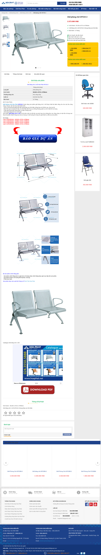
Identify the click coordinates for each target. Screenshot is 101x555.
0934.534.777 (87, 48)
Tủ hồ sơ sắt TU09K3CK (87, 142)
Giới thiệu (6, 74)
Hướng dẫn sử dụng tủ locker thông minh (63, 504)
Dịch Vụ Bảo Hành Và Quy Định (37, 511)
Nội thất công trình (59, 8)
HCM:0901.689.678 (53, 553)
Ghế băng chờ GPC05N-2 (39, 471)
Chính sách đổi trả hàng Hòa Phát (38, 509)
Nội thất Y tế (93, 8)
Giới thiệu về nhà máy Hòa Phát (13, 504)
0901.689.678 (75, 64)
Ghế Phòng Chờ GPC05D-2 (64, 471)
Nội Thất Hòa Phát (30, 281)
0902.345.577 (65, 553)
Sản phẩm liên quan (39, 74)
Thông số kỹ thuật (17, 74)
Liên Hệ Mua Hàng (9, 506)
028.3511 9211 (87, 64)
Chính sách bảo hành (34, 504)
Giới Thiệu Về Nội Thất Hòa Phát (13, 511)
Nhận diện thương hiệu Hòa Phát (13, 509)
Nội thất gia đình (73, 8)
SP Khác (84, 8)
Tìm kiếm (61, 3)
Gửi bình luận (67, 434)
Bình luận (28, 74)
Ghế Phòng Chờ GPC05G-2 (15, 471)
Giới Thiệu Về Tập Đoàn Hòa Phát (13, 514)
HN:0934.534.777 (11, 553)
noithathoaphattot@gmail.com (47, 541)
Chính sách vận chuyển (35, 506)
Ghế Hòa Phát (20, 8)
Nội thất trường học (45, 8)
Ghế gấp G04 (87, 180)
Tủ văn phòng (32, 8)
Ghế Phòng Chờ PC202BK (88, 471)
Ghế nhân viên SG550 (87, 103)
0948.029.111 (87, 51)
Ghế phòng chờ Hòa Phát (10, 104)
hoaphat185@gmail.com (64, 518)
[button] (13, 39)
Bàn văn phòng (8, 8)
